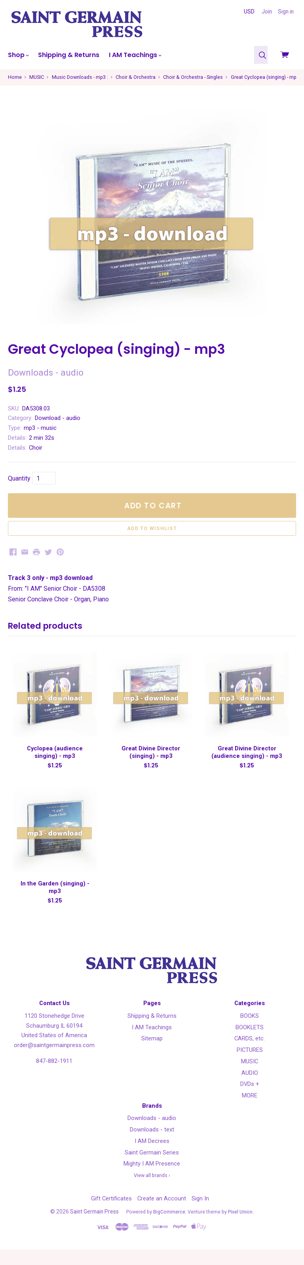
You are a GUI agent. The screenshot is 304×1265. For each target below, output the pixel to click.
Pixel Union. (241, 1227)
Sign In (200, 1213)
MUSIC (249, 1076)
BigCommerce (169, 1227)
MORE (249, 1110)
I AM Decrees (152, 1156)
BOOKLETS (250, 1042)
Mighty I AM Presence (152, 1179)
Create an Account (161, 1213)
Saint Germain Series (152, 1167)
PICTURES (250, 1065)
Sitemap (152, 1053)
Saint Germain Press (94, 1226)
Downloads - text (152, 1145)
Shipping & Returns (68, 54)
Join (267, 11)
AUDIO (249, 1087)
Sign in (286, 11)
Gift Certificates (111, 1213)
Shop (18, 54)
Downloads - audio (151, 1133)
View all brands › (152, 1191)
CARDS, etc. (249, 1053)
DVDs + (249, 1099)
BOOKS (249, 1030)
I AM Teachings (135, 54)
